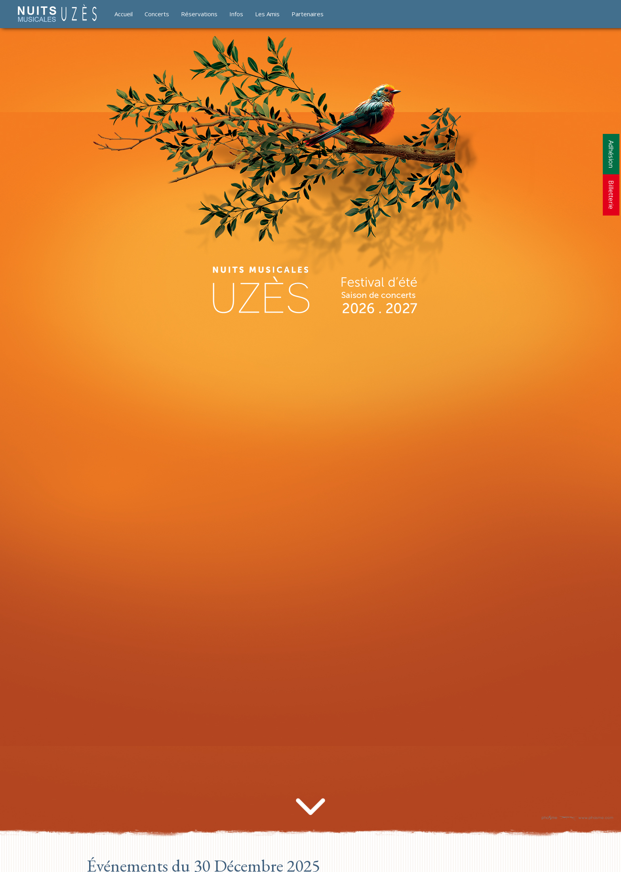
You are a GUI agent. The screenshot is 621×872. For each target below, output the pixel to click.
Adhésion (611, 154)
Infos (236, 14)
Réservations (199, 14)
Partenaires (307, 14)
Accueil (123, 14)
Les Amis (267, 14)
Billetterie (611, 194)
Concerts (157, 14)
